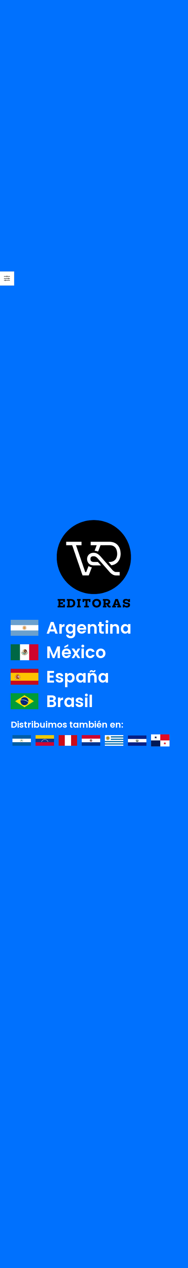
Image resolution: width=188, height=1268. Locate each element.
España (60, 676)
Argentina (71, 627)
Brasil (52, 701)
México (58, 652)
